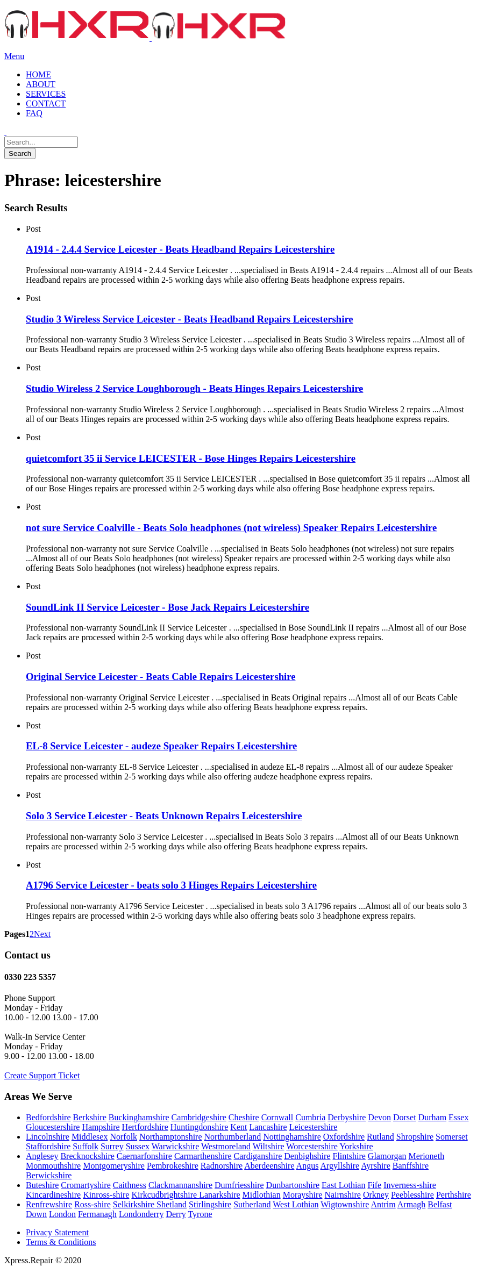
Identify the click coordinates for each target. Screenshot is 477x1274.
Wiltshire (268, 1146)
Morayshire (303, 1194)
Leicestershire (313, 1127)
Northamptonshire (170, 1136)
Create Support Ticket (42, 1075)
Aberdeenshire (269, 1165)
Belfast (440, 1204)
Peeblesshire (412, 1194)
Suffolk (85, 1146)
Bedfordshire (48, 1117)
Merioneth (427, 1156)
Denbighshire (307, 1156)
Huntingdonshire (199, 1127)
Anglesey (42, 1156)
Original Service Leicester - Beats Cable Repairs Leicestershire (161, 676)
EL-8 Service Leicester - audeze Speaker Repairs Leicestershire (161, 745)
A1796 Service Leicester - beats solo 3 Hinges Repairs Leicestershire (171, 885)
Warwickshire (175, 1146)
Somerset (452, 1136)
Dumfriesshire (239, 1185)
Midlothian (262, 1194)
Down (36, 1214)
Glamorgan (387, 1156)
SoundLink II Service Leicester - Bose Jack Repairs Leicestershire (167, 607)
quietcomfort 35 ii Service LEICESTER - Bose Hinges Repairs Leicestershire (190, 458)
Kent (238, 1127)
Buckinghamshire (139, 1117)
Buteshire (42, 1185)
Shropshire (414, 1136)
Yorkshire (356, 1146)
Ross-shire (92, 1204)
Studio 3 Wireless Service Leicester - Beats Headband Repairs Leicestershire (189, 319)
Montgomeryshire (114, 1165)
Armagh (411, 1204)
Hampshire (100, 1127)
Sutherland (251, 1204)
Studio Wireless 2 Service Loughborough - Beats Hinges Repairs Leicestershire (194, 388)
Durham (432, 1117)
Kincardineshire (53, 1194)
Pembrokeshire (172, 1165)
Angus (307, 1165)
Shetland (171, 1204)
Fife (374, 1185)
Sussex (137, 1146)
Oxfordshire (344, 1136)
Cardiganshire (258, 1156)
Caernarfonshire (144, 1156)
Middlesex (90, 1136)
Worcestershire (312, 1146)
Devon (379, 1117)
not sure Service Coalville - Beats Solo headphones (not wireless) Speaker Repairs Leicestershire (231, 527)
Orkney (376, 1194)
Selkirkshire (134, 1204)
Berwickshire (49, 1175)
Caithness (129, 1185)
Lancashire (268, 1127)
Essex (458, 1117)
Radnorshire (222, 1165)
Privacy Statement (57, 1232)
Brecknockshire (87, 1156)
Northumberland (232, 1136)
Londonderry (141, 1214)
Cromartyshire (85, 1185)
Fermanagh (97, 1214)
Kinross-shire (106, 1194)
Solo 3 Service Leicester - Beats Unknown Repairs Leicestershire (164, 815)
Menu (14, 56)
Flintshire (348, 1156)
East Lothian (343, 1185)
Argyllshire (340, 1165)
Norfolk (123, 1136)
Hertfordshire (145, 1127)
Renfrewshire (49, 1204)
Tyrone (200, 1214)
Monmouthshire (53, 1165)
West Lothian (295, 1204)
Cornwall (277, 1117)
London (62, 1214)
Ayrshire (375, 1165)
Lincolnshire (47, 1136)
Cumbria (310, 1117)
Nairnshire (342, 1194)
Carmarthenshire (203, 1156)
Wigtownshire (345, 1204)
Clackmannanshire (180, 1185)
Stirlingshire (210, 1204)
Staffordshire (48, 1146)
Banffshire (411, 1165)
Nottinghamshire (292, 1136)
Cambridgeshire (199, 1117)
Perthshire (453, 1194)
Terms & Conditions (61, 1242)
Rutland (380, 1136)
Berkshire (89, 1117)
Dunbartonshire (293, 1185)
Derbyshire (347, 1117)
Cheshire (244, 1117)
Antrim (383, 1204)
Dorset (404, 1117)
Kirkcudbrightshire (165, 1194)
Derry (176, 1214)
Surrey (112, 1146)
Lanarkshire (219, 1194)
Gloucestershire (53, 1127)
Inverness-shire (409, 1185)
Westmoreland (226, 1146)
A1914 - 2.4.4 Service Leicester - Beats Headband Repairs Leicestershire (180, 249)
